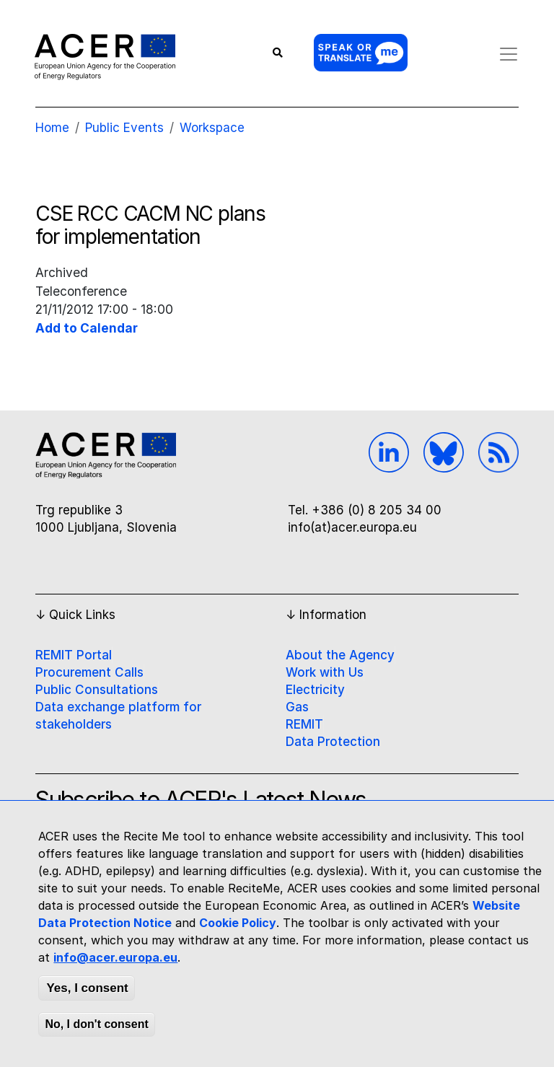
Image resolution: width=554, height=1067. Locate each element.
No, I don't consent (96, 1024)
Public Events (124, 127)
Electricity (315, 689)
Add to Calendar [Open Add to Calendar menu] (86, 327)
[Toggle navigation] (505, 54)
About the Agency (340, 655)
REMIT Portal (73, 655)
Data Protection (333, 741)
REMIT (304, 724)
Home (52, 127)
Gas (297, 707)
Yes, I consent (87, 988)
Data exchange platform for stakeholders (118, 716)
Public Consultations (96, 689)
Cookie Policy (237, 922)
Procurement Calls (89, 672)
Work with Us (325, 672)
